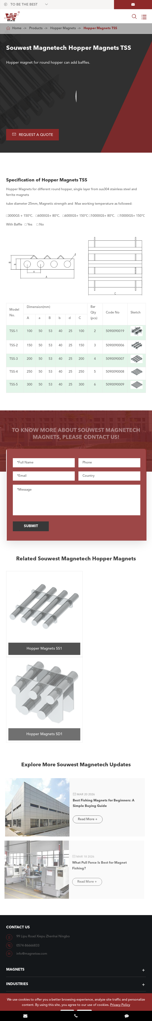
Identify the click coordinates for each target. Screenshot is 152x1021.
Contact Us (18, 833)
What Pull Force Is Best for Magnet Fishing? (97, 771)
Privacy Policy (120, 1005)
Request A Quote (33, 134)
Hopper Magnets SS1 (40, 639)
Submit (33, 526)
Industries (17, 890)
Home (16, 28)
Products (35, 28)
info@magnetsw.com (31, 860)
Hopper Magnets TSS (100, 28)
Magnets (15, 876)
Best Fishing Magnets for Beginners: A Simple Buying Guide (101, 708)
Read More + (85, 726)
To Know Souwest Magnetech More (76, 956)
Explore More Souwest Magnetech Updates (76, 673)
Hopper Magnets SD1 (112, 639)
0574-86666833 (27, 852)
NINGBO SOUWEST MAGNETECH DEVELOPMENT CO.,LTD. (78, 991)
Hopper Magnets (63, 28)
